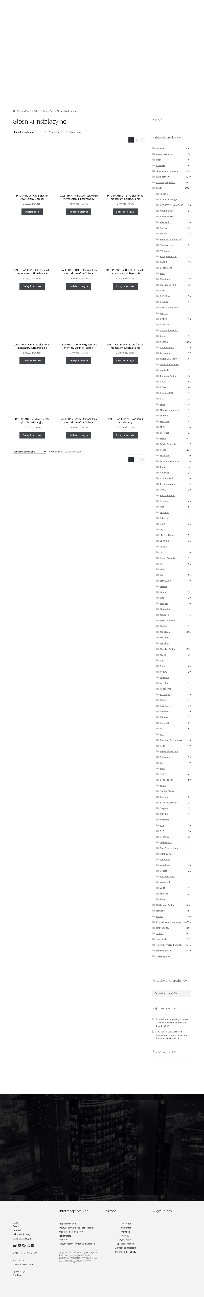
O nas (15, 1222)
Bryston (164, 313)
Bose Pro (160, 165)
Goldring (164, 472)
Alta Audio (165, 222)
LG (161, 574)
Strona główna (24, 111)
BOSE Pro (165, 296)
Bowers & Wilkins (169, 307)
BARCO (163, 262)
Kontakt (17, 1230)
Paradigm (165, 694)
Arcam (163, 233)
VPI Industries (167, 876)
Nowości (160, 910)
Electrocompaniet (169, 410)
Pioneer (164, 711)
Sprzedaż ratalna (125, 1243)
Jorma (163, 546)
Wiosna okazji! (164, 950)
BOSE (163, 290)
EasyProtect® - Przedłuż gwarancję (77, 1243)
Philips (163, 700)
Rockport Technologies (172, 740)
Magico (164, 603)
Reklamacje (65, 1235)
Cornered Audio (168, 375)
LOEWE (163, 586)
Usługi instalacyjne (22, 1238)
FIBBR (163, 438)
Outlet (159, 916)
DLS (162, 398)
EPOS (163, 427)
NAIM (162, 666)
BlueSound (165, 279)
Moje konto (125, 1223)
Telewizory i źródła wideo (169, 944)
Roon (162, 745)
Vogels (163, 870)
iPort (162, 523)
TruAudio (165, 859)
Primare (164, 717)
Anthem (164, 228)
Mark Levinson (167, 620)
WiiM (162, 887)
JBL (162, 529)
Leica (163, 569)
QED (162, 728)
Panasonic (165, 688)
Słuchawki (161, 939)
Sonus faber (166, 779)
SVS (162, 825)
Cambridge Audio (169, 330)
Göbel (163, 466)
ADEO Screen (166, 210)
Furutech (164, 455)
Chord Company (168, 358)
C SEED (163, 319)
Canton (164, 341)
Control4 (164, 370)
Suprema (164, 819)
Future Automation (170, 461)
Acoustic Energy (168, 199)
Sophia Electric (168, 791)
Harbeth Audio (167, 495)
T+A (162, 831)
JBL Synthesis (167, 535)
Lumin (163, 592)
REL (162, 734)
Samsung (165, 757)
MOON (163, 654)
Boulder (164, 301)
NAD (162, 660)
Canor (163, 336)
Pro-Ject (164, 722)
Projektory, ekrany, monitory (171, 922)
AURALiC (164, 250)
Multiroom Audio (165, 904)
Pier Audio (165, 705)
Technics (164, 836)
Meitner (164, 637)
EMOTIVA (164, 421)
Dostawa (64, 1239)
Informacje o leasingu (125, 1251)
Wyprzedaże (125, 1239)
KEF (162, 563)
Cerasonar (165, 353)
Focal (163, 449)
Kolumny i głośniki (165, 182)
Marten (163, 626)
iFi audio (164, 512)
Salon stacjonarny (22, 1234)
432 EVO (164, 193)
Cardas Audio (167, 347)
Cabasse (164, 324)
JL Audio (164, 540)
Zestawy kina (163, 956)
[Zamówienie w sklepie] (29, 132)
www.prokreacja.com (23, 1264)
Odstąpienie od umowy (71, 1231)
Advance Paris (167, 216)
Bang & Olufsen (168, 256)
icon (162, 506)
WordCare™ (18, 1275)
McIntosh (165, 631)
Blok (162, 273)
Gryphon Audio (167, 483)
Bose (158, 159)
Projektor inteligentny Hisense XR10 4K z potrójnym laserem (172, 1021)
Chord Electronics (169, 364)
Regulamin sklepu (68, 1223)
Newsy (125, 1235)
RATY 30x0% (162, 927)
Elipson (164, 415)
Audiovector (166, 245)
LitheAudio (165, 580)
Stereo (159, 933)
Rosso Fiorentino (169, 751)
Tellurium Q (166, 842)
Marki (44, 111)
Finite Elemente (168, 444)
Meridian (164, 643)
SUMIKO (164, 813)
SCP (162, 762)
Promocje (125, 1231)
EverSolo (164, 432)
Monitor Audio (167, 649)
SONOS (164, 774)
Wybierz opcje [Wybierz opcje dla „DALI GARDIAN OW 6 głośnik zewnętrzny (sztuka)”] (32, 211)
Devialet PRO (167, 392)
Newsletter (125, 1227)
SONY (163, 785)
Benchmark (166, 267)
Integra (164, 518)
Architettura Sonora (170, 239)
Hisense (164, 501)
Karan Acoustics (168, 557)
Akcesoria (161, 148)
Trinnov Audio (167, 853)
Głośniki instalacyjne (167, 170)
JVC (162, 552)
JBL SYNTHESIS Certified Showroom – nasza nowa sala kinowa (172, 1035)
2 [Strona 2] (137, 139)
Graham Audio (167, 478)
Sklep (36, 111)
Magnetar (165, 609)
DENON (163, 387)
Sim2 (162, 768)
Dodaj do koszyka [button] (79, 211)
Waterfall (165, 882)
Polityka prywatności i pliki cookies (77, 1227)
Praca (16, 1226)
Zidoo (163, 899)
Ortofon (164, 683)
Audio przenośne (165, 153)
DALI (52, 111)
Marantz (164, 614)
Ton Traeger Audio (169, 848)
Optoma (164, 677)
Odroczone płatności (125, 1247)
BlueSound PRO (168, 284)
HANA (163, 489)
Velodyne (165, 865)
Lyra (162, 597)
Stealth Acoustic (169, 802)
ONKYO (163, 671)
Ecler (162, 404)
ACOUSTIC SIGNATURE (171, 205)
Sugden (164, 808)
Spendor (164, 796)
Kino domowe (163, 176)
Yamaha (164, 893)
